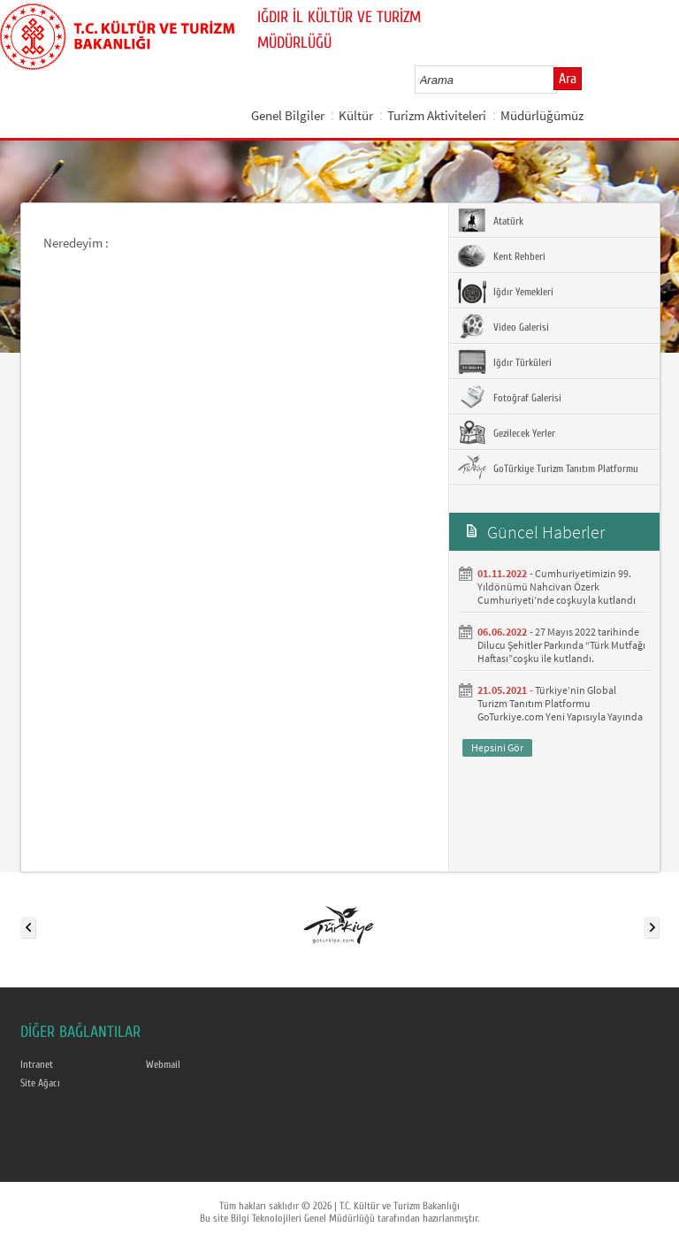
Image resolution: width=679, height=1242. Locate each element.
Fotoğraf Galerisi (509, 397)
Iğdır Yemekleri (505, 290)
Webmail (163, 1064)
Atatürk (490, 220)
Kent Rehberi (501, 255)
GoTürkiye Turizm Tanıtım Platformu (548, 467)
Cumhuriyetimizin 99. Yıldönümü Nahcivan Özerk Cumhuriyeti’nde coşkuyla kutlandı (556, 586)
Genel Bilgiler (287, 115)
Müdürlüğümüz (542, 115)
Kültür (356, 115)
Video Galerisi (503, 326)
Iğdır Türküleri (505, 361)
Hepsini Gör (497, 747)
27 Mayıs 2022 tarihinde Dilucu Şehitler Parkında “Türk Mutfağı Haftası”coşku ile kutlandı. (561, 645)
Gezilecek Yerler (506, 432)
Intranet (36, 1064)
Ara (567, 79)
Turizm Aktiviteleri (436, 115)
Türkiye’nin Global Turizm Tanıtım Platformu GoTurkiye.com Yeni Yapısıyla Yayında (560, 703)
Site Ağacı (40, 1083)
